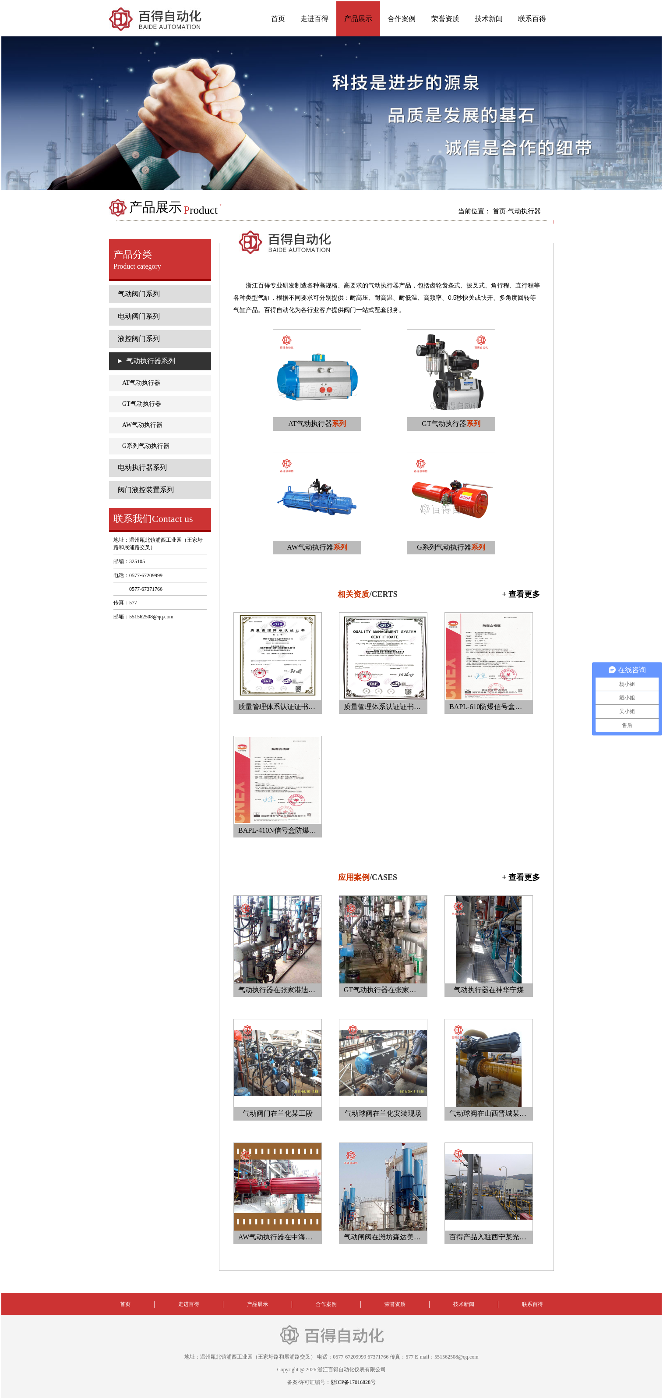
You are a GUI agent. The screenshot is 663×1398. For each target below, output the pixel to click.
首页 (278, 18)
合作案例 (402, 18)
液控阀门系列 (139, 338)
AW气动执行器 (142, 425)
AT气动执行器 (141, 383)
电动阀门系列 (139, 316)
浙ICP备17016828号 (353, 1382)
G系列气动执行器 (145, 446)
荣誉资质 (445, 18)
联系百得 (532, 18)
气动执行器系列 (150, 361)
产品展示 (358, 18)
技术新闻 (489, 18)
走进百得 (314, 18)
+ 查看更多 (521, 594)
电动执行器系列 (142, 467)
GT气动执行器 (141, 404)
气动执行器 (524, 211)
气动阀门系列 (139, 294)
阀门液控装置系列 (146, 489)
